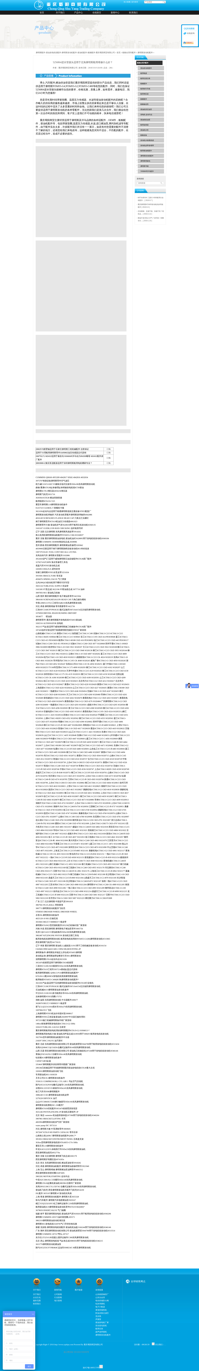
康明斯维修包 (145, 161)
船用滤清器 (144, 125)
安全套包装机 (101, 1325)
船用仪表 (99, 1329)
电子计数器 (100, 1307)
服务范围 (37, 1300)
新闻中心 (115, 12)
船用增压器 (144, 94)
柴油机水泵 (144, 130)
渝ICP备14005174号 (91, 1368)
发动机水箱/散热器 (147, 140)
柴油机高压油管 (146, 109)
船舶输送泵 (144, 104)
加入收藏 (127, 2)
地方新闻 (58, 1300)
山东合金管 (100, 1297)
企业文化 (37, 1297)
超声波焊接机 (101, 1332)
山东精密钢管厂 (102, 1294)
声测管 (98, 1319)
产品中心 (78, 12)
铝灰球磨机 (100, 1304)
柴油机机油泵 (145, 120)
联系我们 (133, 12)
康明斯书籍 (144, 166)
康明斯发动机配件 (145, 53)
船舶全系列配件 (129, 53)
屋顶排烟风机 (101, 1310)
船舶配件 (143, 84)
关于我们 (60, 12)
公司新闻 (58, 1294)
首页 (42, 12)
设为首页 (134, 2)
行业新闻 (58, 1297)
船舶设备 (143, 135)
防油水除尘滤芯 (102, 1313)
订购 (109, 449)
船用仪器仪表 (145, 78)
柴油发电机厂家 (102, 1322)
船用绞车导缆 (145, 89)
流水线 (98, 1316)
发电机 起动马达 (146, 115)
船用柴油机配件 (146, 151)
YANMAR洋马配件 (147, 171)
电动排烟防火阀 (102, 1300)
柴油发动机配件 (146, 68)
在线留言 (96, 12)
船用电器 (143, 73)
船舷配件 (143, 99)
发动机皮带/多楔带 (147, 145)
